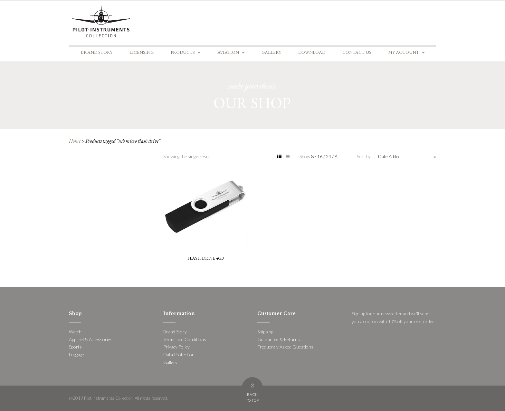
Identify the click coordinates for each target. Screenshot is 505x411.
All (337, 156)
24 (329, 156)
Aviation (228, 52)
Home (75, 141)
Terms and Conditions (184, 339)
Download (311, 52)
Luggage (76, 354)
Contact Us (356, 52)
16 (320, 156)
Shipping (265, 331)
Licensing (141, 52)
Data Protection (179, 354)
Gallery (271, 52)
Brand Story (96, 52)
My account (403, 52)
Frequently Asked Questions (285, 346)
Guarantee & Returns (278, 339)
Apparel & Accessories (90, 339)
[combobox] (407, 156)
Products (183, 52)
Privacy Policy (176, 346)
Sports (75, 346)
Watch (75, 331)
